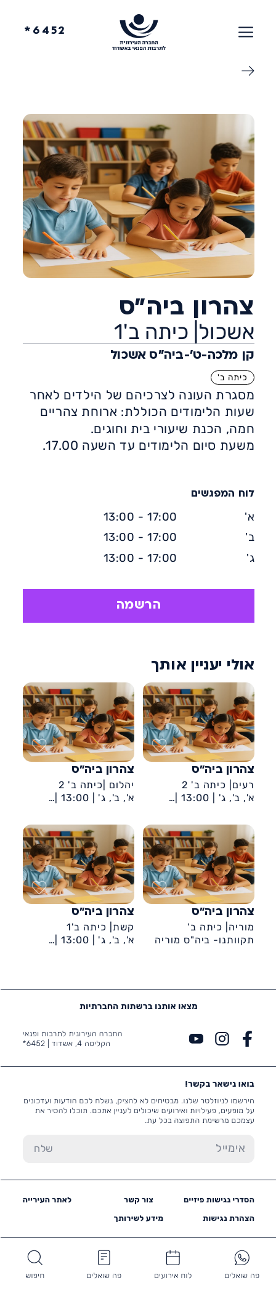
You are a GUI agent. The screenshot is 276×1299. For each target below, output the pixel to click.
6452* (45, 31)
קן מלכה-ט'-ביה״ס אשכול (182, 356)
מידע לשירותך (138, 1218)
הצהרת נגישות (228, 1218)
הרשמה (138, 605)
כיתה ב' (232, 377)
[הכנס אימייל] (158, 1149)
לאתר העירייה (46, 1199)
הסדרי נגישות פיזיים (218, 1199)
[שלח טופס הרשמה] (42, 1149)
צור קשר (138, 1199)
